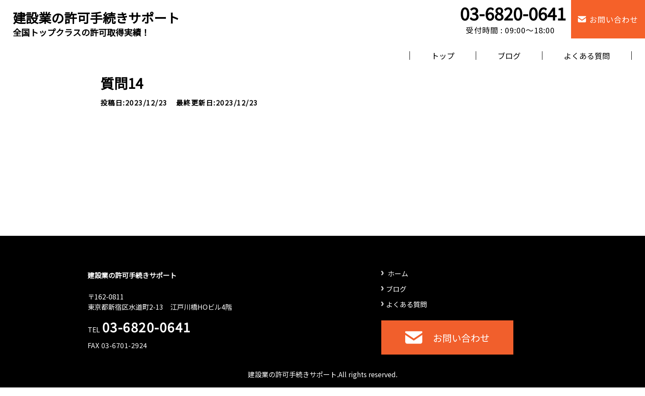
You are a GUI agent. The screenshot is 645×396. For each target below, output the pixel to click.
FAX (117, 345)
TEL (139, 329)
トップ (442, 55)
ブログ (509, 55)
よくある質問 (587, 55)
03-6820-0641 (513, 13)
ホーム (394, 273)
